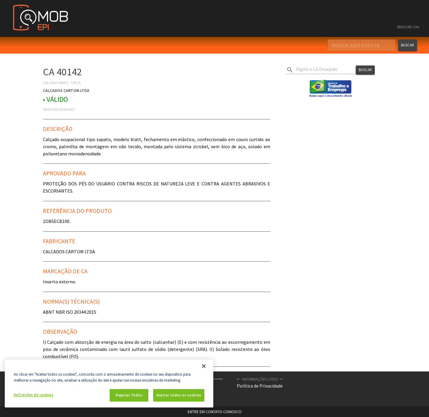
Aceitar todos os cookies (178, 395)
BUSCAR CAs (408, 26)
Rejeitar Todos (129, 395)
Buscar (407, 45)
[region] (109, 383)
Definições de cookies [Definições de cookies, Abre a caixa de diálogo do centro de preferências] (33, 394)
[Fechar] (203, 366)
